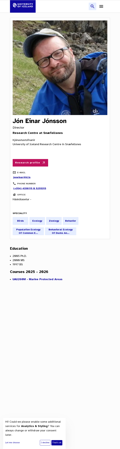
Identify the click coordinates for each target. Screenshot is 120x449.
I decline (45, 443)
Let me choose (12, 443)
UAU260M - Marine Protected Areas (37, 279)
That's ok (56, 443)
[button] (92, 8)
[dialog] (34, 433)
